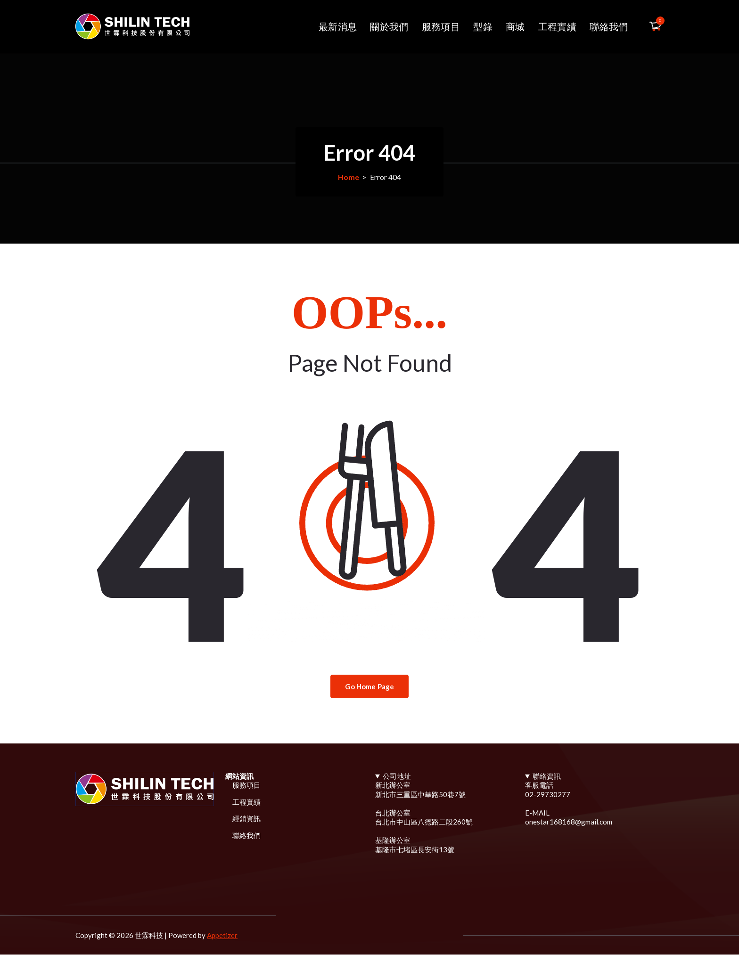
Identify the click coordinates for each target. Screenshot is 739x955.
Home (348, 176)
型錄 (483, 26)
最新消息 (338, 26)
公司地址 (397, 776)
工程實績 (557, 26)
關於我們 (389, 26)
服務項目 (441, 26)
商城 (515, 26)
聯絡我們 (609, 26)
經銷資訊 (246, 819)
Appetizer (222, 935)
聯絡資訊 (547, 776)
